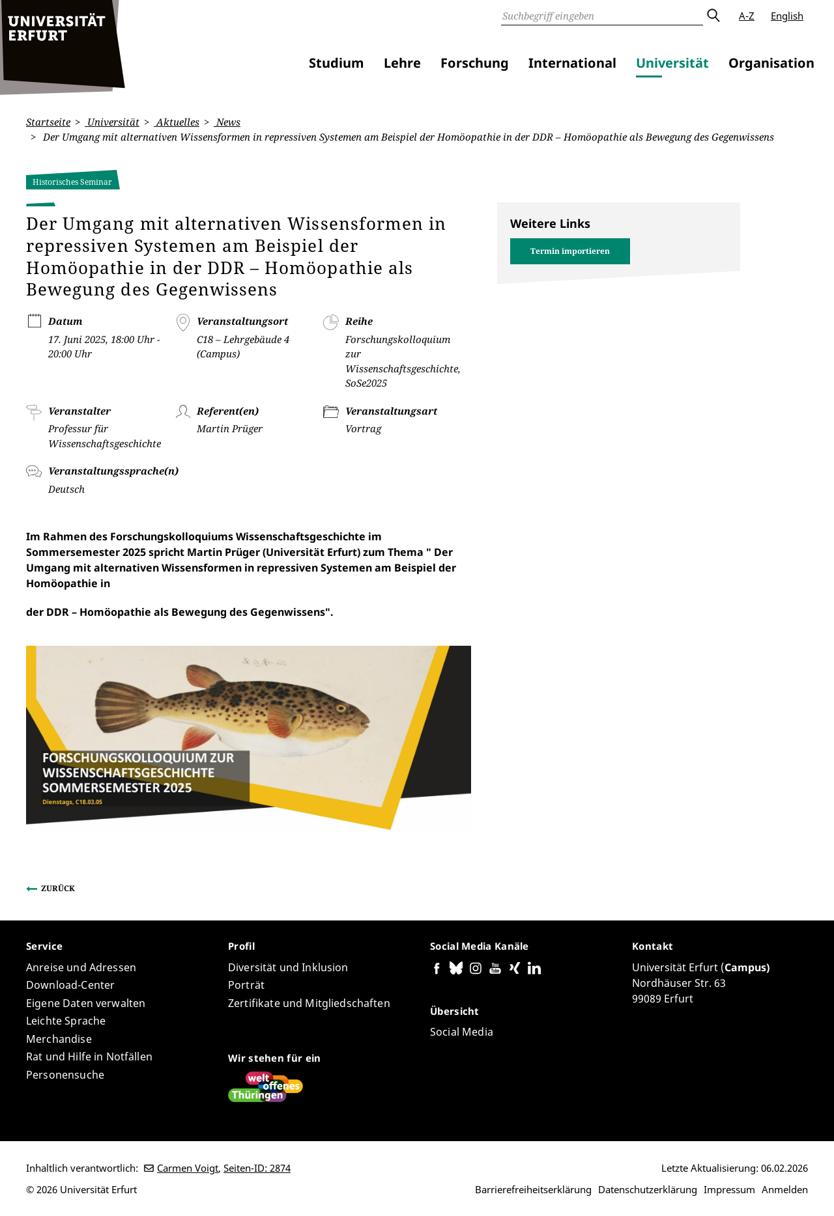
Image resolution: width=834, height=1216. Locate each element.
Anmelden (785, 1189)
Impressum (729, 1189)
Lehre (402, 63)
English (787, 15)
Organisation (771, 63)
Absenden (713, 15)
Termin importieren (570, 250)
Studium (336, 63)
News (227, 121)
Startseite (48, 121)
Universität (672, 63)
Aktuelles (176, 121)
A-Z (747, 15)
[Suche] (602, 15)
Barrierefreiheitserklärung (533, 1189)
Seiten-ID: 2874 (257, 1167)
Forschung (474, 63)
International (572, 63)
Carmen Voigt (187, 1167)
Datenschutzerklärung (647, 1189)
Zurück (58, 888)
